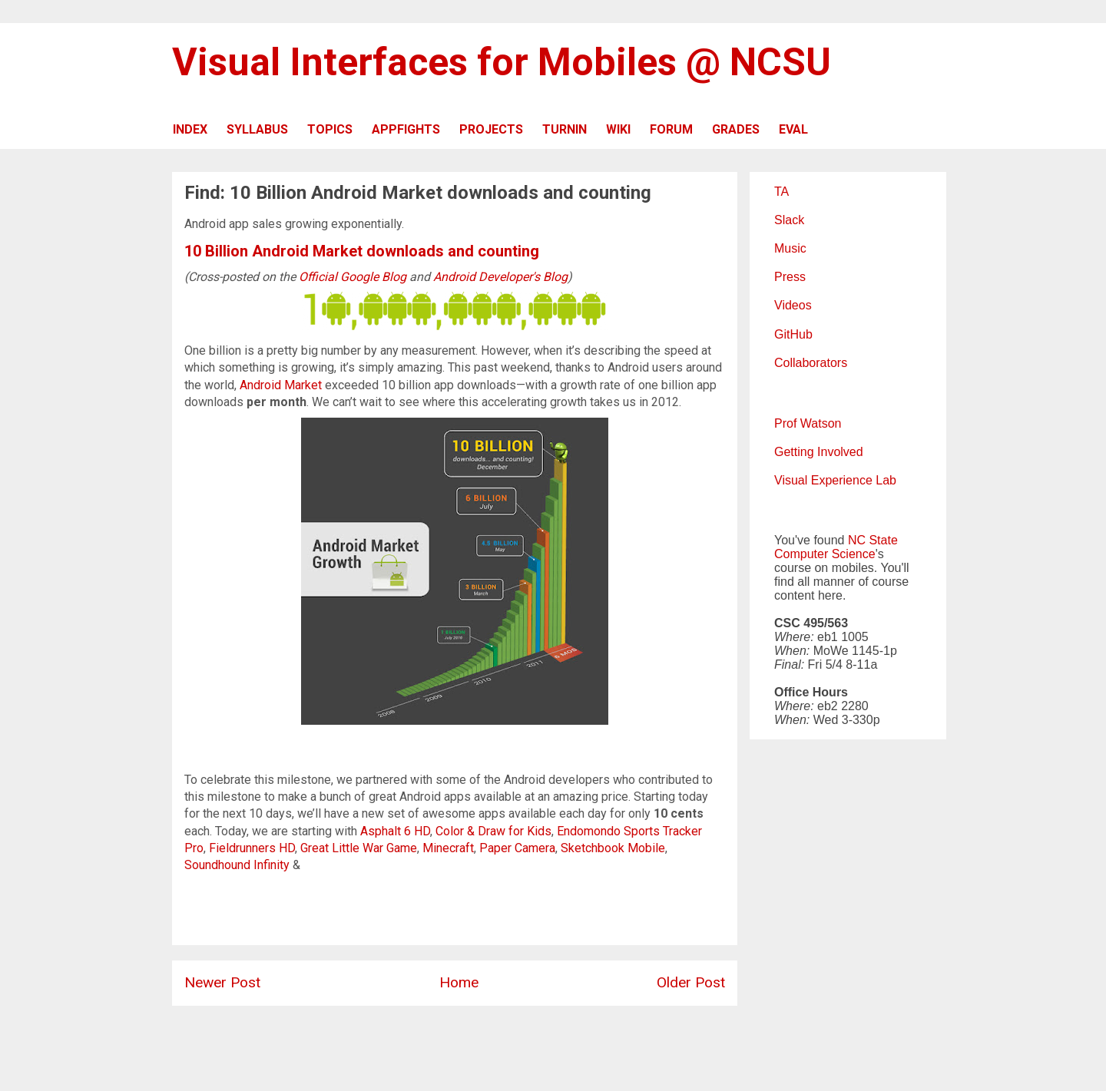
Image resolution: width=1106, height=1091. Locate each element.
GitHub (793, 334)
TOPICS (330, 129)
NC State (873, 540)
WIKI (618, 129)
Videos (793, 305)
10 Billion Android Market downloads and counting (361, 251)
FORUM (671, 129)
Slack (789, 219)
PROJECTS (491, 129)
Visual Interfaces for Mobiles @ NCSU (501, 62)
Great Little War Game (358, 848)
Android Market (281, 385)
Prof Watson (807, 423)
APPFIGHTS (406, 129)
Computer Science (825, 553)
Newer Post (222, 982)
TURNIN (564, 129)
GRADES (736, 129)
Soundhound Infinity (237, 865)
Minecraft (448, 848)
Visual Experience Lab (835, 480)
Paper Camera (517, 848)
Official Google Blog (352, 276)
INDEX (190, 129)
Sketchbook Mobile (613, 848)
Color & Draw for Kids (493, 831)
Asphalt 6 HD (395, 831)
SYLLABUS (257, 129)
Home (458, 982)
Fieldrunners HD (252, 848)
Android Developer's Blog (500, 276)
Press (790, 276)
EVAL (793, 129)
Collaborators (810, 362)
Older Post (691, 982)
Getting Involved (818, 451)
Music (790, 248)
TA (781, 191)
